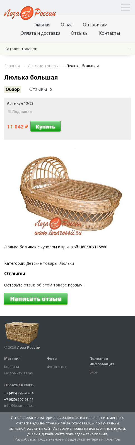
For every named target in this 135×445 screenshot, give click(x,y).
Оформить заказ (18, 373)
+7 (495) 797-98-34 (18, 393)
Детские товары (41, 263)
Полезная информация (102, 361)
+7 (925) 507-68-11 (18, 399)
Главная (41, 25)
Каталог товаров (20, 48)
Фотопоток (56, 366)
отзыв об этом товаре (45, 285)
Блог (93, 372)
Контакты (109, 33)
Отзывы (79, 33)
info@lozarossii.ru (19, 405)
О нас (66, 25)
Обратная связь (19, 385)
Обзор (13, 89)
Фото (52, 358)
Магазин (12, 358)
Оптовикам (95, 25)
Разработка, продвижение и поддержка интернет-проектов (67, 439)
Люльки (67, 263)
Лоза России (28, 347)
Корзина (11, 366)
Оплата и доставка (40, 33)
